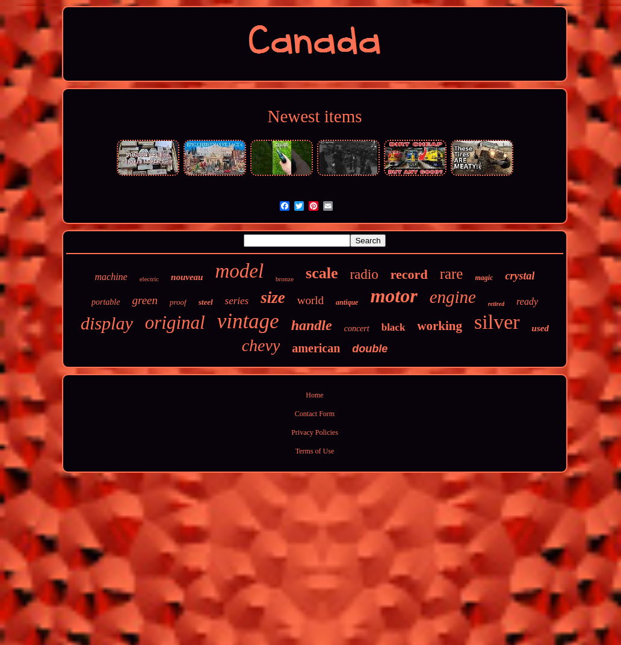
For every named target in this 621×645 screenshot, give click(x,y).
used (540, 328)
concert (356, 328)
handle (311, 325)
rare (451, 274)
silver (497, 322)
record (409, 274)
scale (322, 273)
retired (496, 304)
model (239, 271)
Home (314, 395)
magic (484, 277)
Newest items (314, 116)
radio (364, 274)
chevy (261, 345)
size (273, 297)
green (145, 300)
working (439, 326)
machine (111, 277)
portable (105, 302)
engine (453, 297)
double (370, 349)
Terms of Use (314, 451)
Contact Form (315, 414)
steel (206, 302)
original (175, 322)
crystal (519, 276)
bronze (285, 278)
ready (527, 301)
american (316, 348)
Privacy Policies (314, 432)
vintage (248, 321)
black (394, 327)
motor (393, 296)
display (107, 323)
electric (149, 278)
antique (347, 302)
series (237, 301)
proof (178, 302)
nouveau (187, 277)
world (310, 300)
